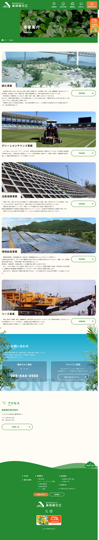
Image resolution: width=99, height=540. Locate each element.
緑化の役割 (27, 480)
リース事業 (42, 489)
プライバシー (68, 489)
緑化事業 (41, 479)
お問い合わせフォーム (71, 377)
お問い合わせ (41, 494)
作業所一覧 (15, 427)
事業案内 (40, 476)
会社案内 (64, 476)
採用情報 (56, 494)
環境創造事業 (43, 486)
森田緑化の (68, 479)
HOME (26, 476)
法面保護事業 (43, 484)
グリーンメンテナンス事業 (47, 481)
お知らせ (64, 485)
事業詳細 (82, 93)
